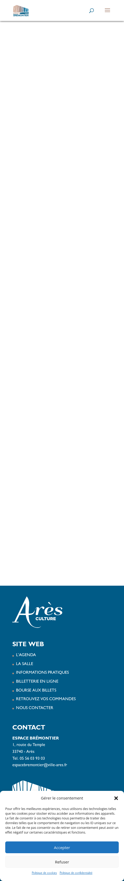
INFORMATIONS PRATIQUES (42, 673)
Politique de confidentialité (76, 873)
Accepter (62, 847)
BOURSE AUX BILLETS (36, 691)
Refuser (62, 861)
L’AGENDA (26, 655)
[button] (116, 798)
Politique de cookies (44, 873)
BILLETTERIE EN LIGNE (37, 682)
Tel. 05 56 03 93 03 (28, 759)
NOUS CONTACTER (34, 708)
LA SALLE (24, 664)
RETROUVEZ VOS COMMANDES (46, 699)
